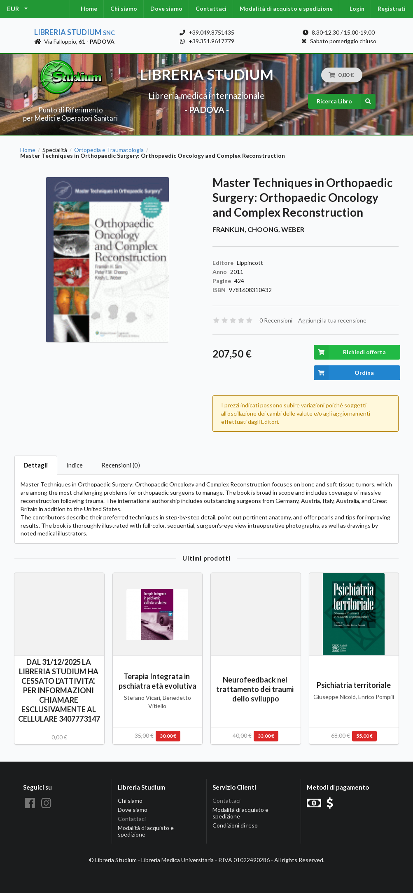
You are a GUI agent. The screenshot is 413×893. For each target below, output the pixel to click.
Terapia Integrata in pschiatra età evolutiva (157, 681)
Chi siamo (123, 8)
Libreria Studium (74, 32)
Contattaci (211, 8)
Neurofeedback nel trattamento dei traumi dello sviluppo (255, 689)
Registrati (392, 8)
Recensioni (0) (120, 465)
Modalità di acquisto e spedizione (286, 8)
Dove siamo (166, 8)
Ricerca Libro (346, 101)
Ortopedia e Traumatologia (109, 150)
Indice (74, 465)
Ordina (344, 372)
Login (357, 8)
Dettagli (35, 465)
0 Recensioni (275, 320)
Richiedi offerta (350, 352)
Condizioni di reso (235, 825)
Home (89, 8)
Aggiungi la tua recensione (332, 320)
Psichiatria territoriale (354, 685)
